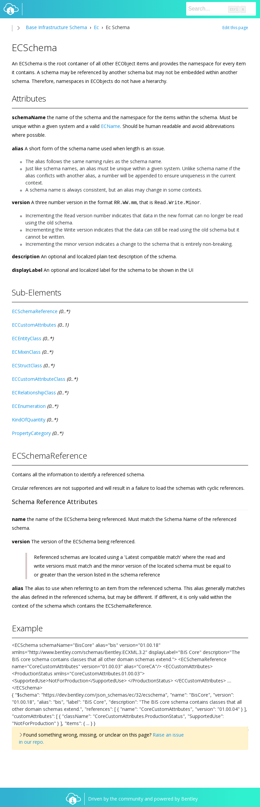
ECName (110, 126)
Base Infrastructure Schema (56, 27)
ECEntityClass (26, 338)
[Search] (221, 9)
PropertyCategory (31, 433)
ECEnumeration (29, 405)
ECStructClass (27, 365)
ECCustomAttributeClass (38, 378)
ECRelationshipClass (34, 392)
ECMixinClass (26, 351)
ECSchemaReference (35, 311)
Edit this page (235, 27)
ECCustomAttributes (34, 324)
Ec (96, 27)
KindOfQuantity (28, 419)
